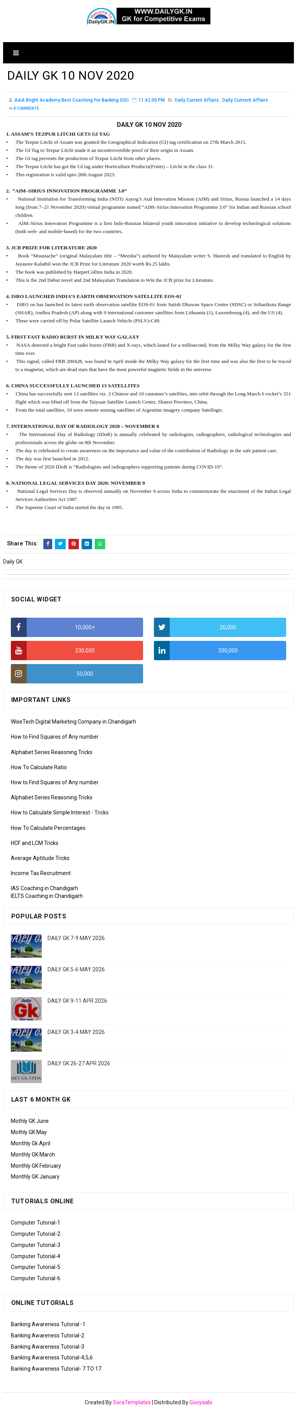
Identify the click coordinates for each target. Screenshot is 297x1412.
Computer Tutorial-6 (35, 1278)
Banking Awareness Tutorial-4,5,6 (52, 1357)
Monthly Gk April (30, 1143)
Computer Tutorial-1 (35, 1223)
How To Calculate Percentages (48, 828)
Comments (26, 108)
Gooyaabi (200, 1402)
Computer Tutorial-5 (35, 1267)
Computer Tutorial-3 (35, 1245)
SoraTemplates (132, 1402)
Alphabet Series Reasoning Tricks (51, 752)
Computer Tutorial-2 (35, 1234)
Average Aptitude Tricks (40, 858)
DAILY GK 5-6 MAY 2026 (76, 969)
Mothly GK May (29, 1132)
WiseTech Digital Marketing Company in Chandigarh (73, 722)
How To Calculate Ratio (39, 767)
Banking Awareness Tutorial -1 (48, 1324)
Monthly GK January (35, 1177)
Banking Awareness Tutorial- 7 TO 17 (56, 1369)
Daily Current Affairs (197, 100)
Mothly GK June (30, 1121)
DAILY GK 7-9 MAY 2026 (76, 938)
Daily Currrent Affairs (245, 100)
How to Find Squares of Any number (55, 737)
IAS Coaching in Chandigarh (44, 888)
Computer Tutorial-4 (35, 1256)
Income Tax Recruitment (41, 873)
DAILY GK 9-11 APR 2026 (77, 1001)
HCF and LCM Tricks (34, 843)
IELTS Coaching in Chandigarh (47, 896)
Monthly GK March (33, 1154)
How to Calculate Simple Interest (50, 812)
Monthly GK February (36, 1166)
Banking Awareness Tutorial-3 (47, 1347)
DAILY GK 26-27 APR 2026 (79, 1063)
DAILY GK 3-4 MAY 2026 (76, 1032)
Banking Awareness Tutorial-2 (47, 1335)
